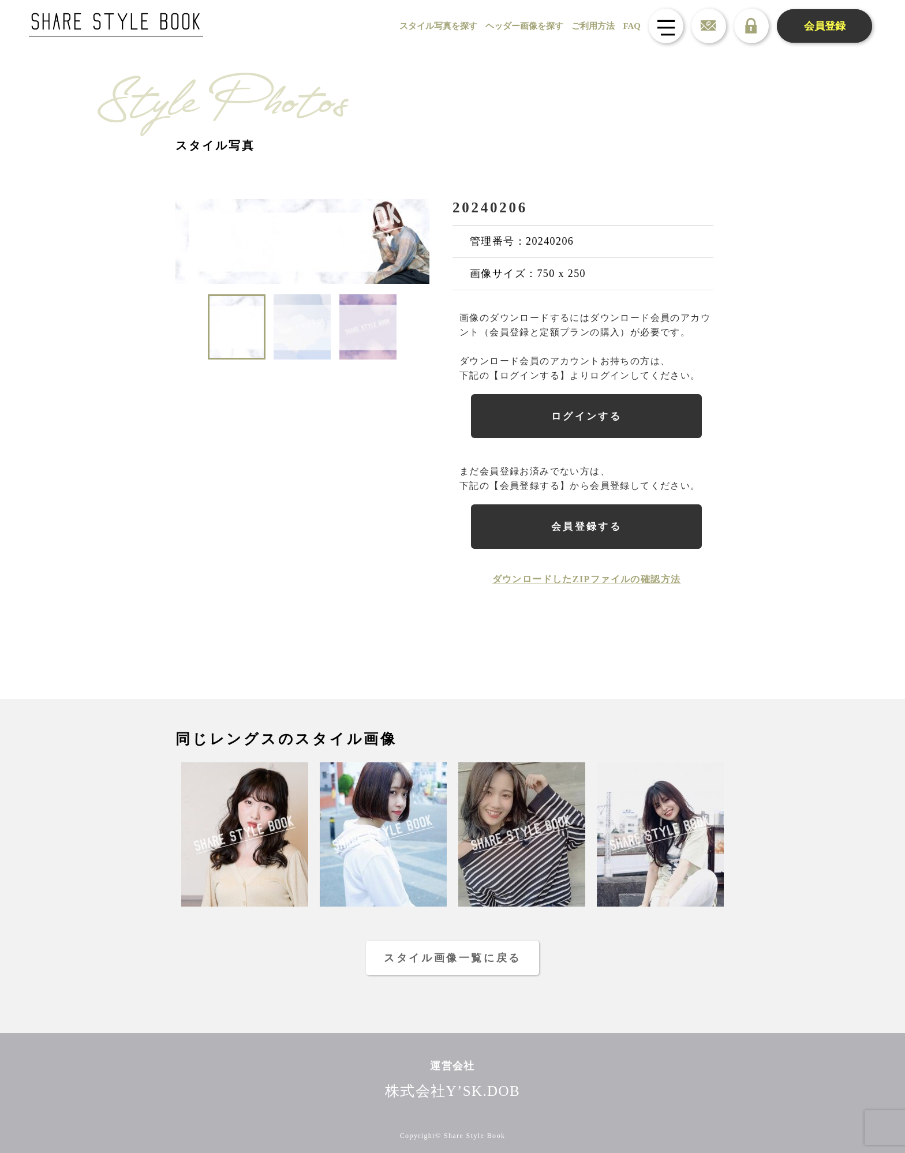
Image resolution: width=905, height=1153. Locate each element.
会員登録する (586, 526)
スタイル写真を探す (438, 26)
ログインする (586, 416)
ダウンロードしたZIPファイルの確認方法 (586, 579)
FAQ (632, 26)
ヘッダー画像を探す (524, 26)
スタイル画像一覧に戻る (452, 958)
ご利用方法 (593, 26)
